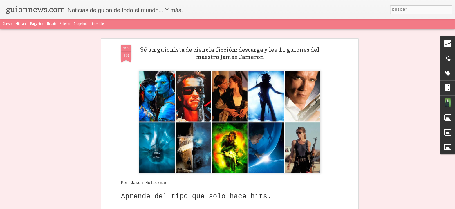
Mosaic (51, 24)
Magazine (37, 24)
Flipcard (21, 24)
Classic (7, 24)
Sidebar (65, 24)
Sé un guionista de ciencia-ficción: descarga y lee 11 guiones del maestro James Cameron (229, 53)
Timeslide (97, 24)
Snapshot (80, 24)
